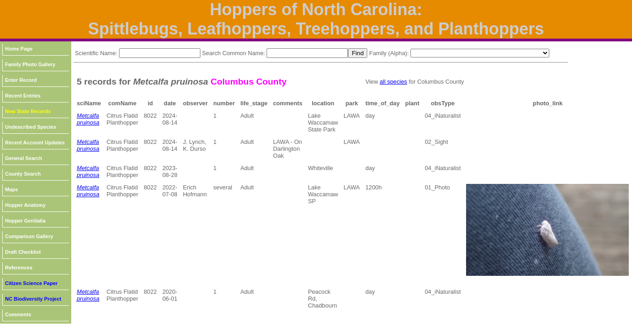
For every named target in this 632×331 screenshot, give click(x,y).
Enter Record (21, 80)
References (18, 267)
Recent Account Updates (35, 142)
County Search (23, 174)
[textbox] (159, 53)
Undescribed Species (30, 127)
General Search (23, 158)
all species (393, 81)
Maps (11, 189)
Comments (18, 314)
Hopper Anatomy (25, 205)
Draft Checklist (23, 252)
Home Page (19, 48)
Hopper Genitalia (25, 220)
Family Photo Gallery (30, 64)
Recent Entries (22, 95)
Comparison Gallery (29, 236)
